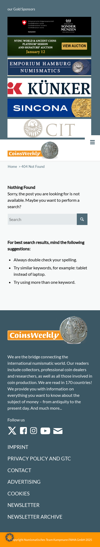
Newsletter (23, 505)
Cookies (18, 493)
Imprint (17, 447)
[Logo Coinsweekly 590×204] (32, 150)
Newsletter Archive (34, 517)
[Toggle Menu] (92, 142)
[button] (9, 537)
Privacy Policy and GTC (39, 458)
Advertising (24, 482)
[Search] (47, 219)
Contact (19, 470)
